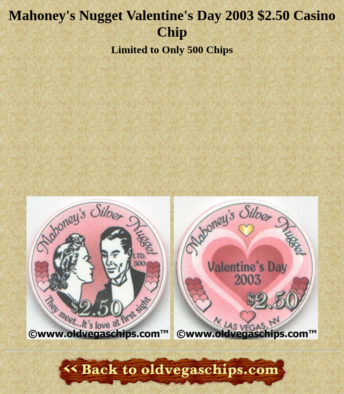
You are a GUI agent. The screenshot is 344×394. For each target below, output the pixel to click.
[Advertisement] (172, 126)
